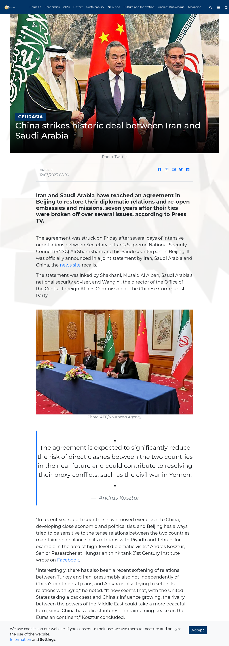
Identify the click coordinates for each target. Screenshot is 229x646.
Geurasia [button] (35, 7)
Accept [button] (197, 630)
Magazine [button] (194, 7)
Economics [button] (52, 7)
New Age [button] (114, 7)
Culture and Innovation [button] (139, 7)
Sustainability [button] (95, 7)
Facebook (68, 560)
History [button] (78, 7)
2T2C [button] (66, 7)
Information (20, 639)
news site (70, 265)
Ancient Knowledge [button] (171, 7)
